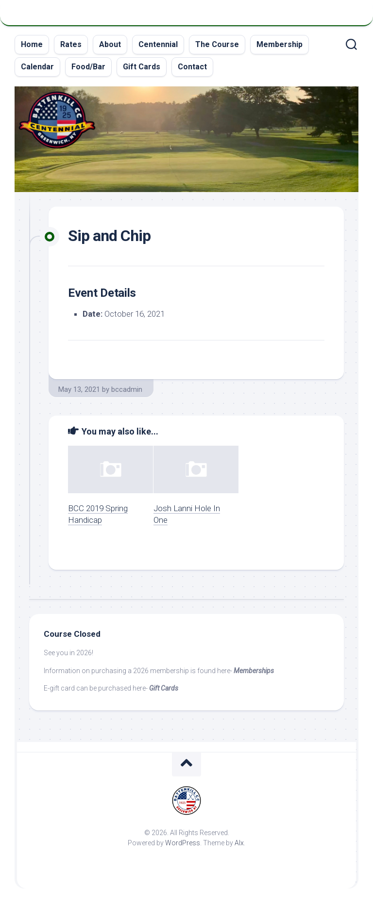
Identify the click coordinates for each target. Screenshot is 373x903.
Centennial (158, 44)
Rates (71, 44)
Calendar (37, 66)
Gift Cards (141, 66)
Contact (192, 66)
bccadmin (126, 389)
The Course (217, 44)
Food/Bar (88, 66)
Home (32, 44)
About (110, 44)
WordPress (182, 843)
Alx (239, 843)
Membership (279, 44)
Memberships (254, 671)
